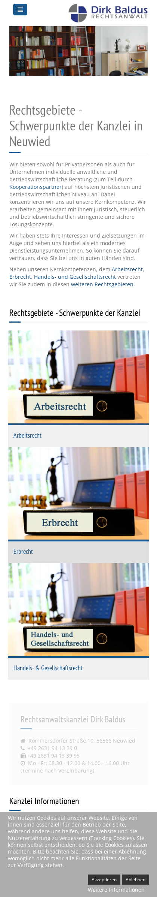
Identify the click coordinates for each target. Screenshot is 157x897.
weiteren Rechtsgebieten (102, 284)
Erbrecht (20, 276)
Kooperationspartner (35, 186)
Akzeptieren (104, 879)
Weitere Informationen (116, 889)
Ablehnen (135, 879)
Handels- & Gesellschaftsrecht (48, 668)
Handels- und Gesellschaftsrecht (75, 276)
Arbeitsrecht (127, 269)
